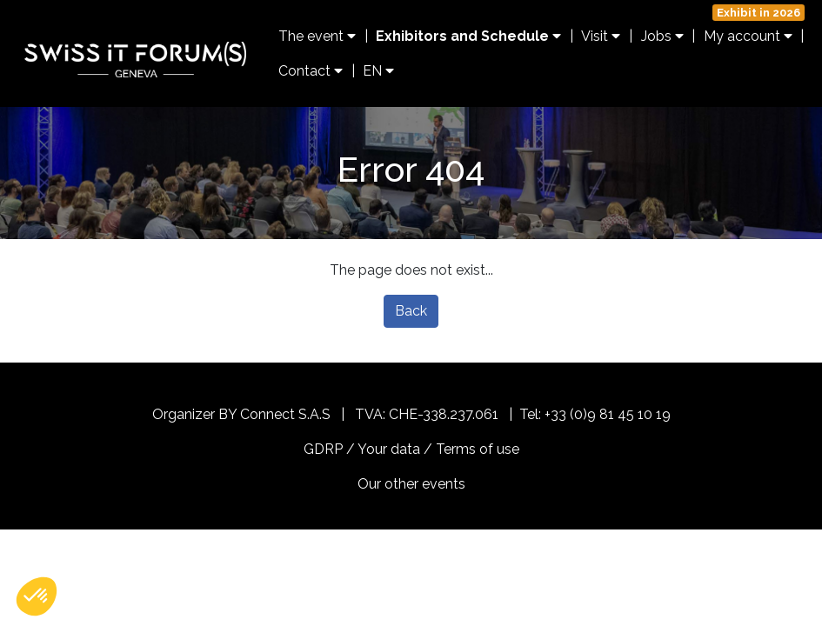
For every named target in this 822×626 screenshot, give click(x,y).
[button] (36, 596)
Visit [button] (600, 36)
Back (411, 311)
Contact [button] (310, 71)
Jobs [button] (662, 36)
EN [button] (378, 71)
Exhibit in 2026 (758, 12)
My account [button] (748, 36)
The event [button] (317, 36)
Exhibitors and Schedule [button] (468, 36)
